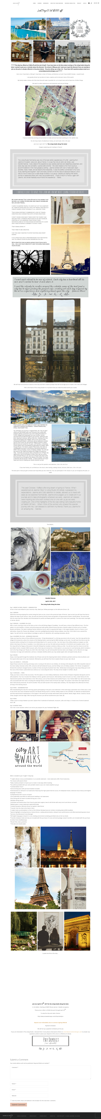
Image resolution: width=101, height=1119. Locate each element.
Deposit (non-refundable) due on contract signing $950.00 (50, 1022)
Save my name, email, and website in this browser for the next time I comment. (34, 1100)
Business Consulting (70, 3)
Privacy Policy (33, 1116)
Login (84, 3)
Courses (39, 3)
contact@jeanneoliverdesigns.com (72, 1032)
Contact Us (52, 1116)
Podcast (79, 3)
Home (34, 3)
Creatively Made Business (56, 3)
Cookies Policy (43, 1116)
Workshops (46, 3)
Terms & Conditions (21, 1116)
